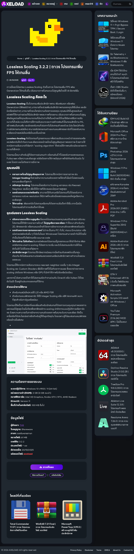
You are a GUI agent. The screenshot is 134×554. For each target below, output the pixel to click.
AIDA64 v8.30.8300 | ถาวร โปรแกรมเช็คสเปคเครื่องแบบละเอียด (119, 355)
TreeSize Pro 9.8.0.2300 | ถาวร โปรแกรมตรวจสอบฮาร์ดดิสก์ (119, 390)
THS (22, 425)
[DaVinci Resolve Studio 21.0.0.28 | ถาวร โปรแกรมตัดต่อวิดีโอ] (103, 373)
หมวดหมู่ (50, 4)
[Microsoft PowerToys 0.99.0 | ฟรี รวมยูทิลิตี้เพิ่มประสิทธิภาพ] (72, 510)
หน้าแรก (33, 4)
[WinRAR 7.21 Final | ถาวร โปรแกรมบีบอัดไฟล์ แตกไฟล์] (47, 510)
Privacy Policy (76, 550)
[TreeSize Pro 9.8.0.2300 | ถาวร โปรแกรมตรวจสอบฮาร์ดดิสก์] (103, 390)
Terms (98, 550)
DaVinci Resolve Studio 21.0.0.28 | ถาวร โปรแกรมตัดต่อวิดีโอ (120, 373)
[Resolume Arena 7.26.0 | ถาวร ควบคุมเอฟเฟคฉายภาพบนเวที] (103, 423)
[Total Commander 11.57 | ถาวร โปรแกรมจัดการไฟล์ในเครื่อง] (21, 510)
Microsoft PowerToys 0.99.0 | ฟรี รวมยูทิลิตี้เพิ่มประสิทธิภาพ (71, 528)
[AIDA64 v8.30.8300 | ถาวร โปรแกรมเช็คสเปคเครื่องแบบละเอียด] (103, 355)
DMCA (107, 550)
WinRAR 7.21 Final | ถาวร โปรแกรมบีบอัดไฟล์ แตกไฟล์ (46, 527)
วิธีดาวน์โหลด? (38, 475)
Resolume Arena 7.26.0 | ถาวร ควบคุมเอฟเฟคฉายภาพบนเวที (119, 423)
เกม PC (31, 80)
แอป (74, 4)
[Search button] (130, 4)
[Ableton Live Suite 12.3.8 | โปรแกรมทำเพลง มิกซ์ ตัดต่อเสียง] (103, 406)
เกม (64, 4)
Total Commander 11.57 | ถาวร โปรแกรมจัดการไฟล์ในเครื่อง (20, 527)
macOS (87, 4)
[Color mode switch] (106, 4)
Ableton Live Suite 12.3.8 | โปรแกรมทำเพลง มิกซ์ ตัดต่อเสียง (118, 406)
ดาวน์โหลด (47, 467)
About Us (116, 550)
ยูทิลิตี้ (24, 80)
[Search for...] (119, 4)
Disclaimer (89, 550)
